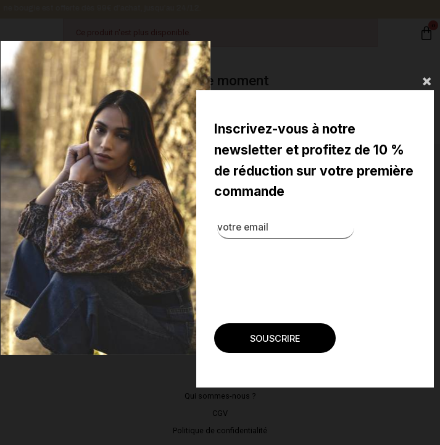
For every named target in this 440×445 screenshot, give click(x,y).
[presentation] (266, 269)
